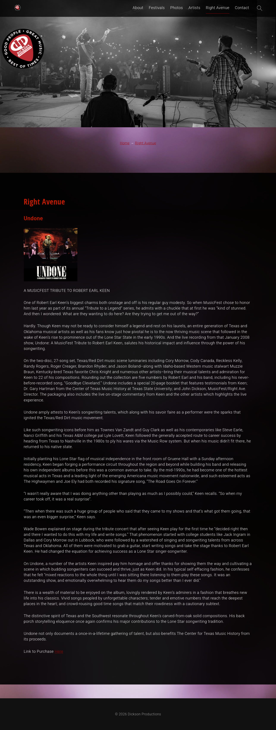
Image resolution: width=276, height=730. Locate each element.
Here (59, 651)
